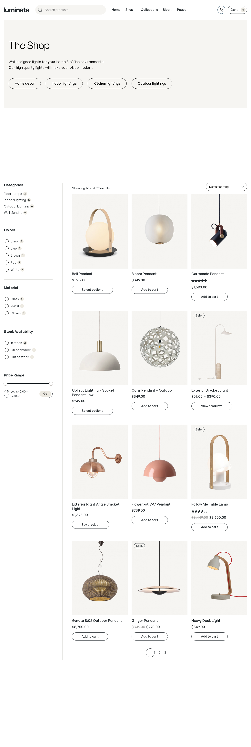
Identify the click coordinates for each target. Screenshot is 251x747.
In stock (19, 343)
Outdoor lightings (152, 83)
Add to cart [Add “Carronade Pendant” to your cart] (209, 297)
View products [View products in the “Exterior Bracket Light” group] (212, 406)
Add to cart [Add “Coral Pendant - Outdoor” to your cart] (149, 406)
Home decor (25, 83)
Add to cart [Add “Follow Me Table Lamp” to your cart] (209, 527)
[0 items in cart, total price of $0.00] (237, 10)
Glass (17, 299)
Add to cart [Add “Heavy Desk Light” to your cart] (209, 636)
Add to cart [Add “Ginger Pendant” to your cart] (149, 636)
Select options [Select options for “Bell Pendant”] (92, 290)
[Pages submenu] (188, 10)
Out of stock (22, 357)
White (17, 269)
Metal (17, 306)
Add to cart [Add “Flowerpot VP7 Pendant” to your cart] (149, 520)
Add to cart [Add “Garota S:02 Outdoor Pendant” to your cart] (90, 636)
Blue (16, 248)
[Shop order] (226, 187)
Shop (129, 10)
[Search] (101, 10)
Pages (181, 10)
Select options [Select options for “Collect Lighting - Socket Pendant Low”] (92, 411)
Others (18, 313)
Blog (166, 10)
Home (116, 10)
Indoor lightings (64, 83)
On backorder (23, 350)
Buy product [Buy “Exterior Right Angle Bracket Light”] (91, 525)
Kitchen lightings (107, 83)
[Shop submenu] (135, 10)
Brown (18, 255)
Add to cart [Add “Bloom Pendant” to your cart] (149, 290)
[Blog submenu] (171, 10)
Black (17, 241)
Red (16, 262)
